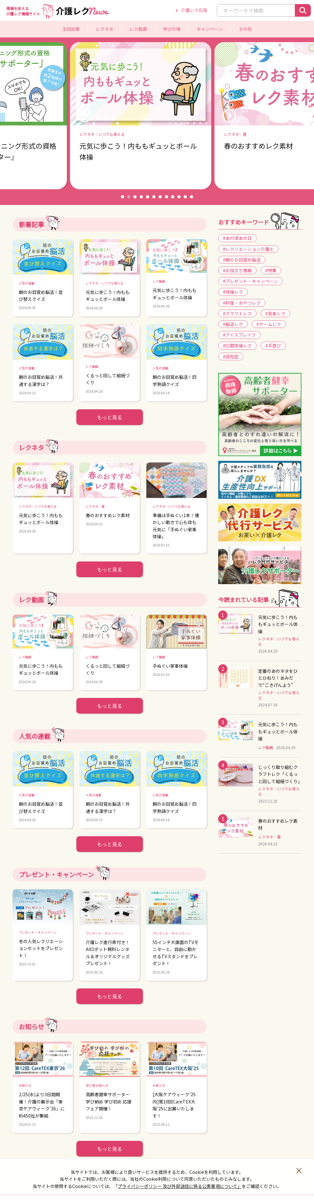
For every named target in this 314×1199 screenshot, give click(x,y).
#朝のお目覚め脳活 (242, 260)
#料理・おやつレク (242, 303)
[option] (157, 115)
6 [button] (153, 196)
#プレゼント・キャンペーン (250, 281)
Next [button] (229, 115)
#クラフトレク (237, 313)
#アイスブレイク (239, 335)
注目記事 (71, 29)
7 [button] (160, 196)
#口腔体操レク (237, 345)
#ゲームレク (269, 324)
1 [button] (122, 196)
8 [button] (166, 196)
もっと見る (109, 417)
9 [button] (172, 196)
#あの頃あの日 (237, 238)
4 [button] (141, 196)
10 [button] (179, 196)
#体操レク (233, 292)
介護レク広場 (194, 10)
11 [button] (185, 196)
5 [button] (147, 196)
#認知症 (231, 356)
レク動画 (138, 29)
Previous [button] (84, 115)
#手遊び (273, 345)
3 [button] (135, 196)
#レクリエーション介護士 (248, 249)
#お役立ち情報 (237, 270)
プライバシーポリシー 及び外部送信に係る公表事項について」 (180, 1186)
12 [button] (191, 196)
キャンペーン (210, 29)
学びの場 (172, 29)
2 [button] (128, 196)
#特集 (271, 270)
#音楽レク (275, 313)
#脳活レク (233, 324)
